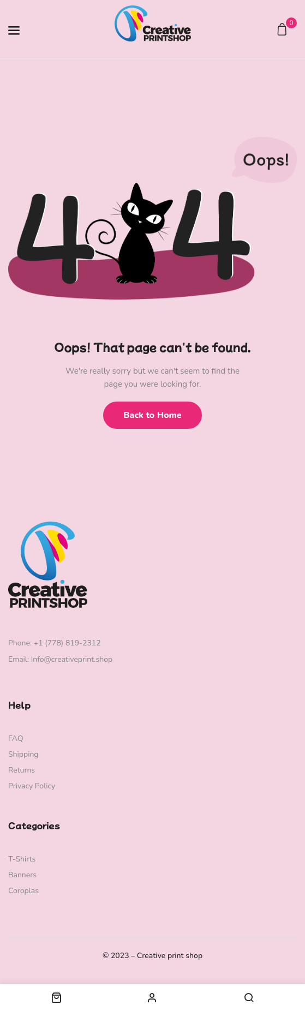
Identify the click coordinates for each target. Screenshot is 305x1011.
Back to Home (152, 415)
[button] (283, 30)
